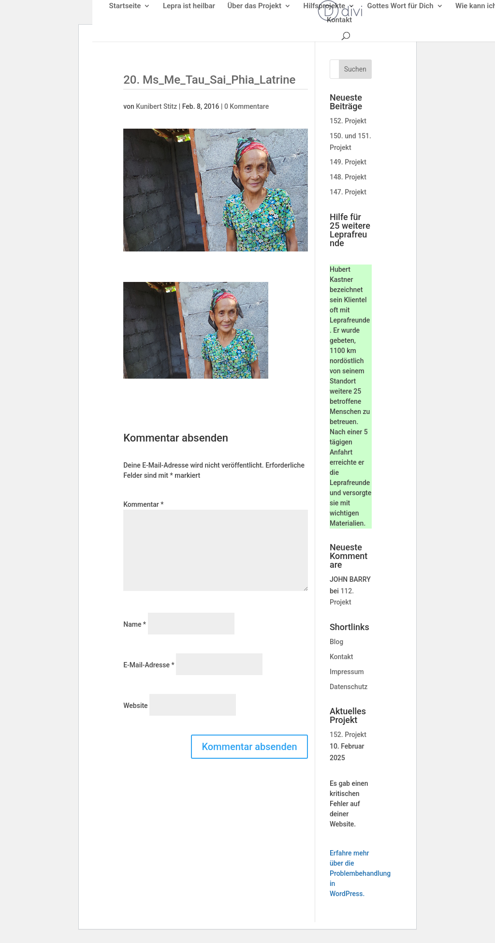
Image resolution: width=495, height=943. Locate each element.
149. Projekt (348, 162)
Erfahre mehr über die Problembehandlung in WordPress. (360, 873)
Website (135, 705)
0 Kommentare (246, 106)
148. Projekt (348, 177)
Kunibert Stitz (156, 106)
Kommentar (143, 504)
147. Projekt (348, 192)
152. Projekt (348, 121)
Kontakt (341, 657)
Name (134, 624)
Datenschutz (348, 687)
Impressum (347, 672)
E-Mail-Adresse (148, 665)
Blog (336, 642)
